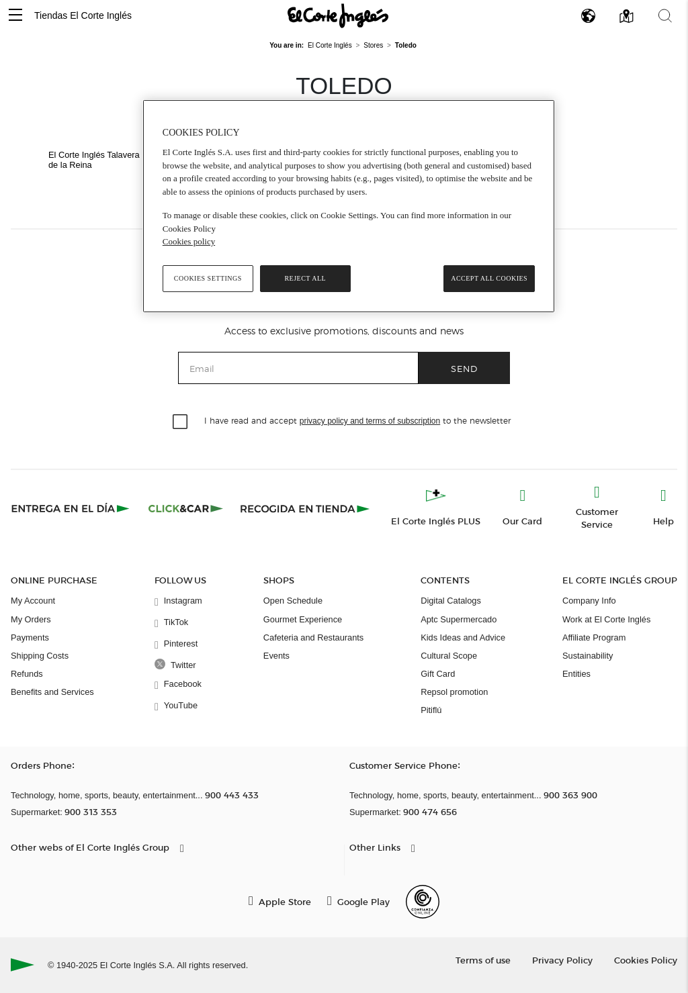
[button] (15, 15)
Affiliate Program (594, 637)
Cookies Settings (208, 278)
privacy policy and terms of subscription (370, 421)
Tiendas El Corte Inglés (83, 15)
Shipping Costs (40, 656)
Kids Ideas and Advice (463, 637)
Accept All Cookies (489, 278)
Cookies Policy (645, 959)
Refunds (27, 674)
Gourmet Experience (302, 619)
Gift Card (438, 674)
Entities (576, 674)
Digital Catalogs (451, 601)
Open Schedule (292, 601)
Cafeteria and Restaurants (313, 637)
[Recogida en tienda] (305, 508)
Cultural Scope (449, 656)
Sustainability (587, 656)
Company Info (589, 601)
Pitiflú (431, 710)
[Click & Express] (71, 508)
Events (276, 656)
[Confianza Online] (422, 901)
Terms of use (483, 959)
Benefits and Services (52, 692)
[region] (348, 206)
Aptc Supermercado (459, 619)
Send (464, 368)
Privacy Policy (562, 959)
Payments (30, 637)
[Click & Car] (185, 508)
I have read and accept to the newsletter (357, 420)
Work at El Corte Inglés (606, 619)
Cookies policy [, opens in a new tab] (189, 241)
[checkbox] (181, 422)
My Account (33, 601)
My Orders (31, 619)
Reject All (305, 278)
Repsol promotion (454, 692)
